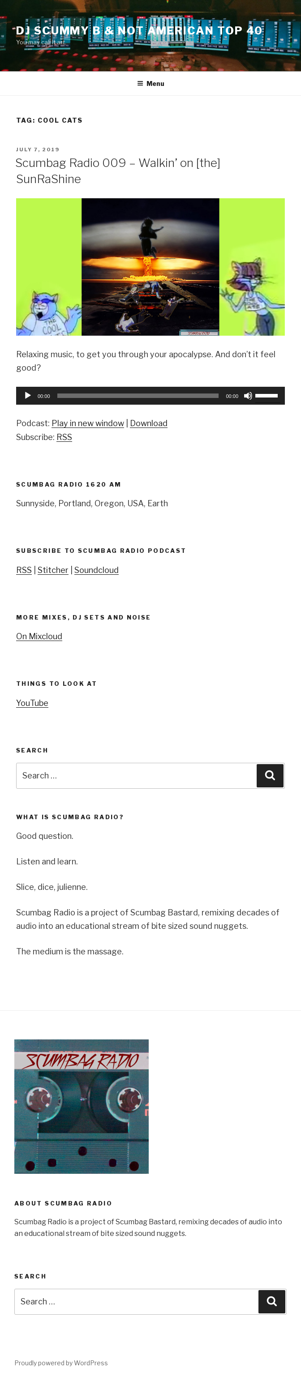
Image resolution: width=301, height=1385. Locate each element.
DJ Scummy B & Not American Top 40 (139, 30)
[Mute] (248, 395)
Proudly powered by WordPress (61, 1363)
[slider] (138, 395)
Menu (150, 83)
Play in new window (88, 423)
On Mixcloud (39, 636)
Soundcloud (96, 570)
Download (149, 423)
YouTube (32, 703)
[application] (150, 396)
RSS (64, 437)
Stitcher (53, 570)
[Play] (27, 395)
